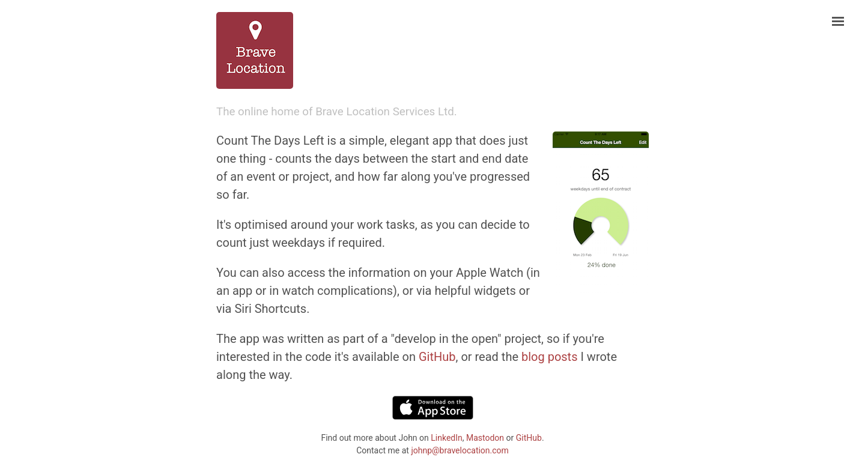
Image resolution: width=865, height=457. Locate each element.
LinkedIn (447, 438)
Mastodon (485, 438)
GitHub (437, 357)
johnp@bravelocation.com (459, 450)
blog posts (549, 357)
